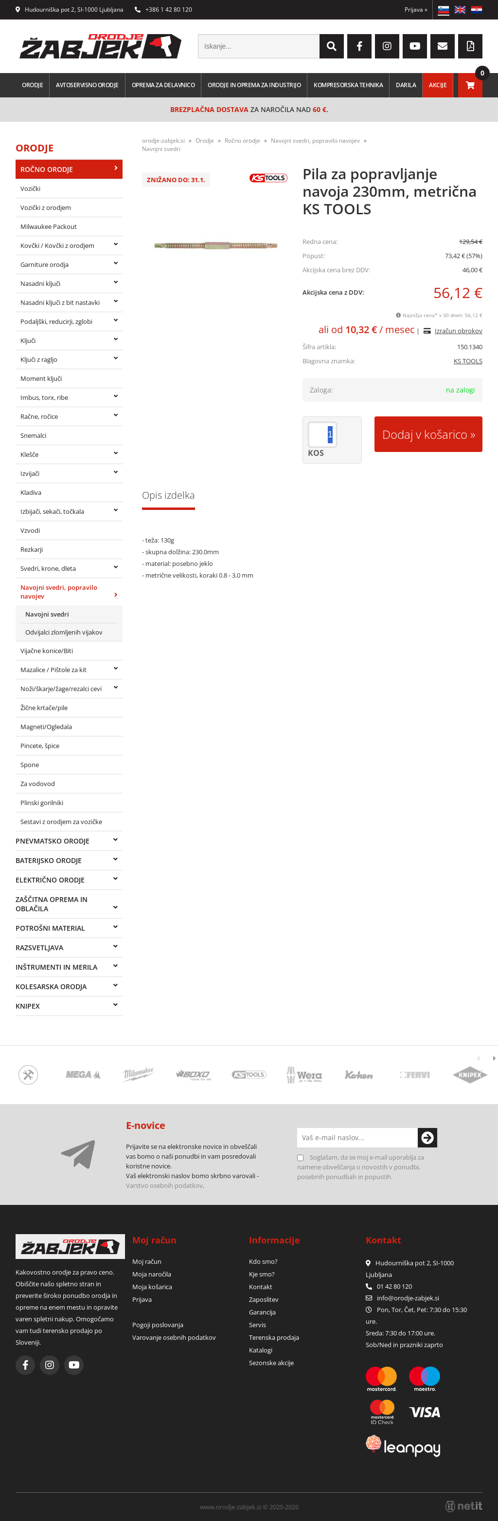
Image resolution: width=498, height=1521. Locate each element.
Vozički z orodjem (45, 207)
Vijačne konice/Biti (46, 650)
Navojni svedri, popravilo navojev (58, 592)
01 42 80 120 (389, 1286)
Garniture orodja (44, 264)
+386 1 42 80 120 (163, 9)
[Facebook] (359, 46)
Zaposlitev (264, 1299)
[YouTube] (415, 46)
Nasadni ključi (40, 283)
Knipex (28, 1006)
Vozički (30, 188)
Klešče (29, 454)
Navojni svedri (47, 614)
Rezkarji (31, 549)
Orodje (32, 85)
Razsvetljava (39, 947)
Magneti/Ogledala (46, 726)
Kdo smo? (263, 1261)
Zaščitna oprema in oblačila (52, 904)
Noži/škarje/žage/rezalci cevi (61, 688)
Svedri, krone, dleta (48, 568)
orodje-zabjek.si (163, 140)
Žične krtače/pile (44, 707)
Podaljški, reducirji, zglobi (56, 321)
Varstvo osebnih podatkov (164, 1185)
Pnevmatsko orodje (52, 840)
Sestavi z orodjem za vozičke (61, 821)
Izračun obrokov (458, 330)
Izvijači (29, 473)
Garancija (262, 1312)
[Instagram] (387, 46)
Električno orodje (50, 879)
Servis (257, 1324)
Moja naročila (151, 1274)
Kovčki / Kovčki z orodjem (57, 245)
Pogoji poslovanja (157, 1324)
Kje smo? (262, 1274)
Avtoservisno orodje (87, 85)
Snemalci (33, 435)
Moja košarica (152, 1286)
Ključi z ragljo (38, 359)
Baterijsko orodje (49, 860)
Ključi (28, 340)
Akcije (437, 85)
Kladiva (30, 492)
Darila (406, 85)
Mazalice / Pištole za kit (53, 669)
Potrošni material (50, 928)
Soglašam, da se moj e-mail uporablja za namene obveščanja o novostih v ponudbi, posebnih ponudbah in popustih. (360, 1167)
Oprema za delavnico (163, 85)
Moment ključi (41, 378)
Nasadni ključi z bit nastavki (60, 302)
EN (460, 9)
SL (443, 9)
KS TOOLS (468, 361)
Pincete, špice (39, 745)
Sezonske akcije (271, 1362)
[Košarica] (470, 85)
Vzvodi (30, 530)
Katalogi (260, 1350)
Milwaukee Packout (48, 226)
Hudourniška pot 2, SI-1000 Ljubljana (70, 9)
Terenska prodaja (274, 1337)
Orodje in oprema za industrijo (254, 85)
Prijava (416, 9)
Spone (29, 764)
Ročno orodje (46, 169)
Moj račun (146, 1261)
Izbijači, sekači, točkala (52, 511)
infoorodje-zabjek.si (408, 1298)
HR (476, 9)
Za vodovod (37, 783)
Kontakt (260, 1286)
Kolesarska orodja (51, 986)
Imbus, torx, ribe (44, 397)
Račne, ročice (39, 416)
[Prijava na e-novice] (427, 1137)
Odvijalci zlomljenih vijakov (64, 632)
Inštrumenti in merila (56, 967)
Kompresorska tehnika (348, 85)
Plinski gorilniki (41, 802)
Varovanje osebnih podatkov (174, 1337)
